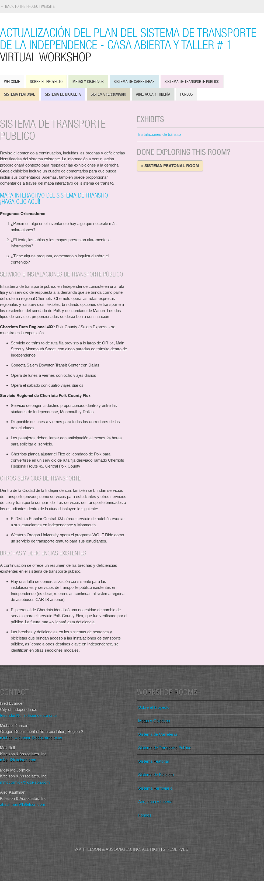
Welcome (12, 81)
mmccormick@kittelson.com (25, 782)
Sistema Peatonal (19, 94)
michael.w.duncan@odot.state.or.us (31, 737)
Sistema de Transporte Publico (192, 81)
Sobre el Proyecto (46, 81)
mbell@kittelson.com (18, 760)
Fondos (186, 94)
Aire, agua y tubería (153, 94)
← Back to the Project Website (27, 6)
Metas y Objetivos (88, 81)
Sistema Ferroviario (108, 94)
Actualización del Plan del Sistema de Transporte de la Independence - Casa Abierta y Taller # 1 (132, 44)
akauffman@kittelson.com (22, 804)
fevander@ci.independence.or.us (29, 715)
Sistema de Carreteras (134, 81)
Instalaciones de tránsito (159, 134)
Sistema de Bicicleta (63, 94)
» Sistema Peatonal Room (170, 165)
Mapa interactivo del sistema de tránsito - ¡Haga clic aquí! (56, 198)
